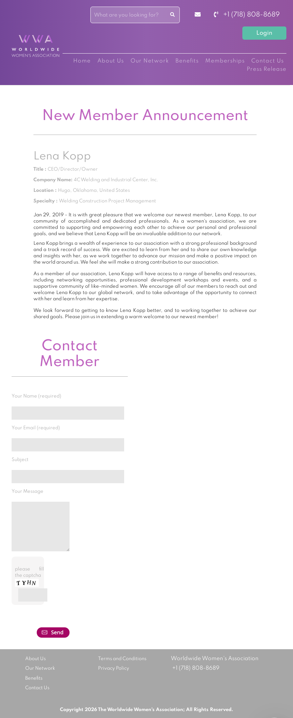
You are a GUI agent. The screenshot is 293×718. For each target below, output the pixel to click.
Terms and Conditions (122, 658)
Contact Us (267, 61)
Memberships (225, 61)
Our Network (149, 61)
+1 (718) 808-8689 (247, 15)
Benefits (187, 61)
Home (82, 61)
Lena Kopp (62, 156)
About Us (110, 61)
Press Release (266, 69)
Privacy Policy (113, 668)
